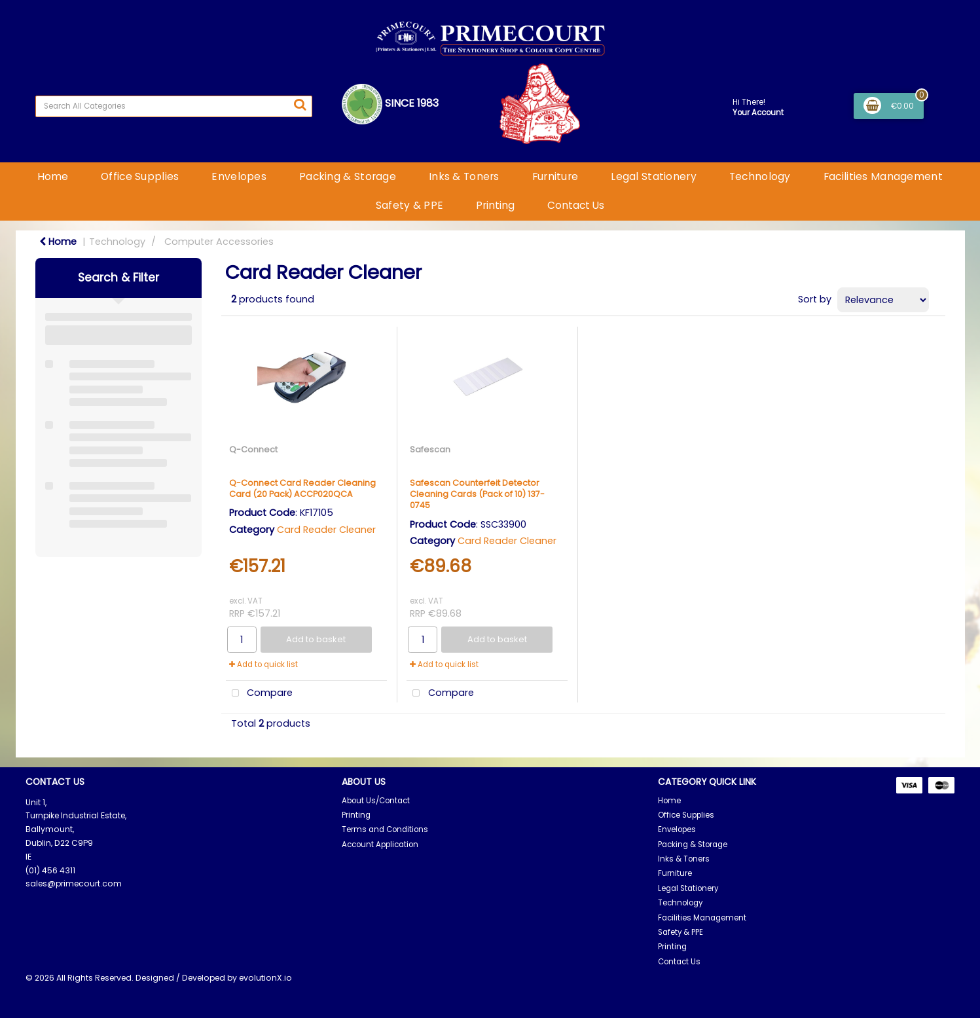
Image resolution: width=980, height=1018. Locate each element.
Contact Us (575, 205)
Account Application (380, 844)
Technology (760, 176)
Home (52, 176)
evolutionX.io (265, 977)
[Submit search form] (300, 105)
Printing (495, 205)
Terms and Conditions (385, 829)
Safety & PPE (409, 205)
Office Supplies (140, 176)
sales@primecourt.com (74, 883)
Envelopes (238, 176)
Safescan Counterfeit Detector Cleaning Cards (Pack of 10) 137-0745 (477, 494)
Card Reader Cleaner (326, 529)
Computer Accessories (219, 241)
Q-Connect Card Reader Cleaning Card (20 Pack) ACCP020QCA (302, 488)
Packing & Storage (347, 176)
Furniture (555, 176)
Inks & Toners (464, 176)
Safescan (430, 449)
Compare (259, 693)
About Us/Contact (376, 800)
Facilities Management (883, 176)
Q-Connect (253, 449)
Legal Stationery (654, 176)
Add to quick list (263, 664)
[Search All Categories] (173, 106)
